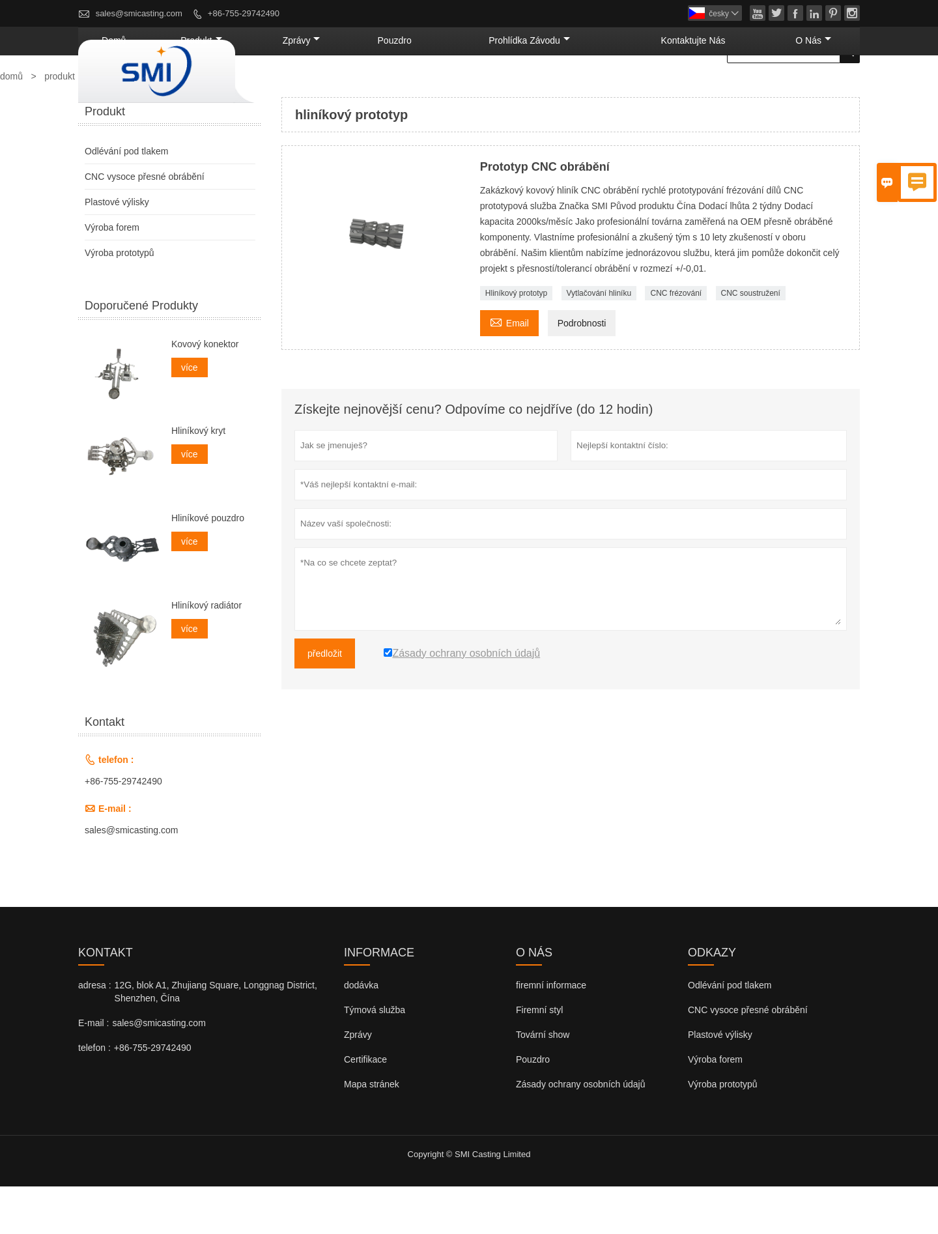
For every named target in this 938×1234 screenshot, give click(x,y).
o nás (824, 88)
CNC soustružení (750, 340)
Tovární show (542, 1082)
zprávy (435, 88)
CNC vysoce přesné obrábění (145, 224)
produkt (359, 88)
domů (293, 88)
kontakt (105, 1000)
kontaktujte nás (733, 88)
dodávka (361, 1032)
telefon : (94, 1095)
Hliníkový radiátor (206, 653)
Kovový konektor (205, 391)
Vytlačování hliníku (599, 340)
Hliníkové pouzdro (207, 565)
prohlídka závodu (608, 88)
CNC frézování (676, 340)
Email (509, 369)
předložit (324, 701)
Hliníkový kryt (198, 478)
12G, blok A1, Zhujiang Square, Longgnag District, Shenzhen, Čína (216, 1039)
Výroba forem (112, 275)
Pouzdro (533, 1107)
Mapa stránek (371, 1131)
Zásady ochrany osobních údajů (580, 1131)
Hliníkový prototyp (516, 340)
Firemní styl (539, 1057)
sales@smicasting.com (139, 13)
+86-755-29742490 (243, 13)
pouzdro (506, 88)
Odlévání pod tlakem (126, 199)
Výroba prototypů (119, 300)
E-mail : (93, 1070)
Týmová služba (374, 1057)
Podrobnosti (582, 371)
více (189, 415)
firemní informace (551, 1032)
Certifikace (365, 1107)
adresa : (94, 1032)
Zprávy (358, 1082)
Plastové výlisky (117, 249)
